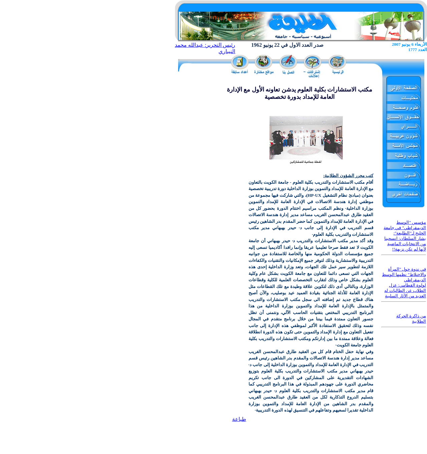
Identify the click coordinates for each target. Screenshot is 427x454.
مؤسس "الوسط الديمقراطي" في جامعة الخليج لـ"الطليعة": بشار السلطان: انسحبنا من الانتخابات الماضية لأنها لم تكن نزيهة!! (405, 236)
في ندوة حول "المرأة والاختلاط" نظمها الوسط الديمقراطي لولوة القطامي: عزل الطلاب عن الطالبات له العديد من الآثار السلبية (404, 282)
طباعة (239, 419)
